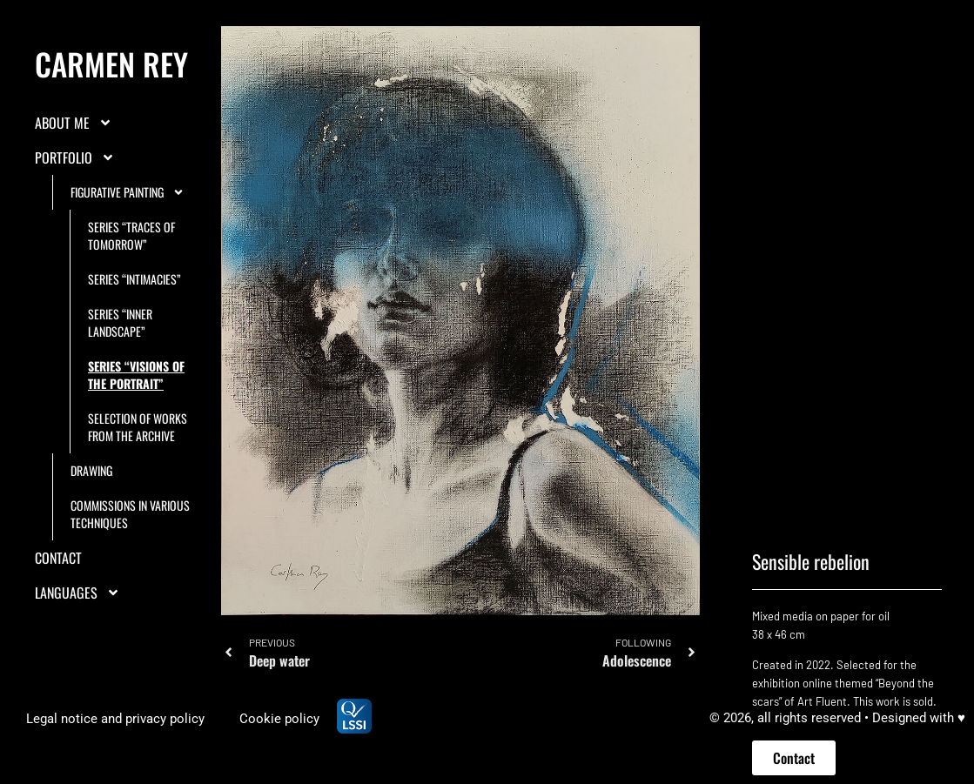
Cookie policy (279, 719)
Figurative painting (128, 230)
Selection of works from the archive (137, 465)
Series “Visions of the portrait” (136, 413)
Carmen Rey (111, 101)
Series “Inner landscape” (120, 361)
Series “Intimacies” (134, 317)
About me (73, 161)
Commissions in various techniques (130, 552)
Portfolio (75, 195)
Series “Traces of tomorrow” (131, 273)
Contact (58, 596)
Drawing (91, 508)
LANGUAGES (77, 631)
